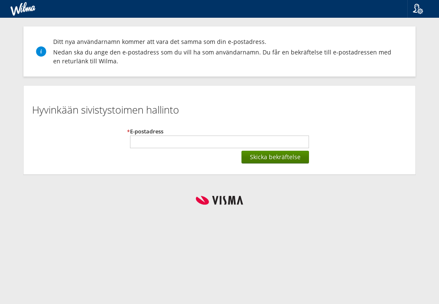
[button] (423, 9)
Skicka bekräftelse (275, 157)
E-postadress (146, 131)
